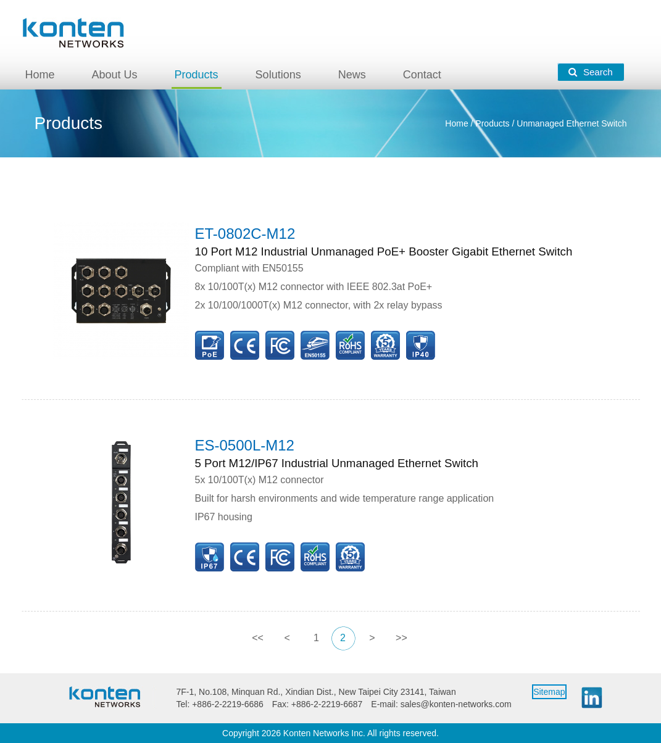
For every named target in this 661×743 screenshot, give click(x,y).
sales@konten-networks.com (456, 704)
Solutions (278, 74)
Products (196, 74)
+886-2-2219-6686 (228, 704)
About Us (115, 74)
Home (40, 74)
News (352, 74)
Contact (422, 74)
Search (590, 72)
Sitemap (549, 692)
